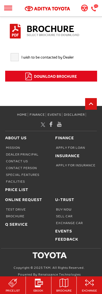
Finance (37, 115)
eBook (38, 285)
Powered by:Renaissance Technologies (49, 274)
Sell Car (64, 216)
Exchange (89, 285)
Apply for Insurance (75, 165)
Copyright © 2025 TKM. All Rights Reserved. (49, 268)
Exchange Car (69, 223)
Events (54, 115)
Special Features (22, 175)
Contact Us (17, 161)
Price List (12, 285)
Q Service (16, 224)
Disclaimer (74, 115)
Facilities (15, 181)
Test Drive (16, 209)
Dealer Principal (22, 154)
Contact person (21, 168)
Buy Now (64, 209)
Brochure (64, 285)
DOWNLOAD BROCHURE (51, 76)
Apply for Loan (70, 148)
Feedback (66, 239)
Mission (13, 148)
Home (22, 115)
